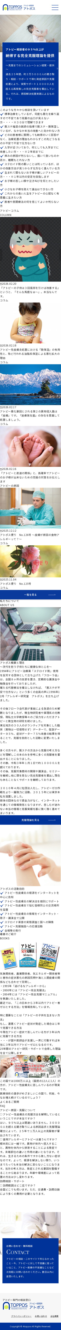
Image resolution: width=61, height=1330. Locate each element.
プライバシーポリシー (21, 1316)
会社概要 (54, 1316)
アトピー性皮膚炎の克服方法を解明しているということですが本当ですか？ (30, 1116)
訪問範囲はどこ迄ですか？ (19, 1185)
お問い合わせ (41, 1316)
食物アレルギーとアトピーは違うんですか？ (30, 1139)
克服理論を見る (30, 820)
